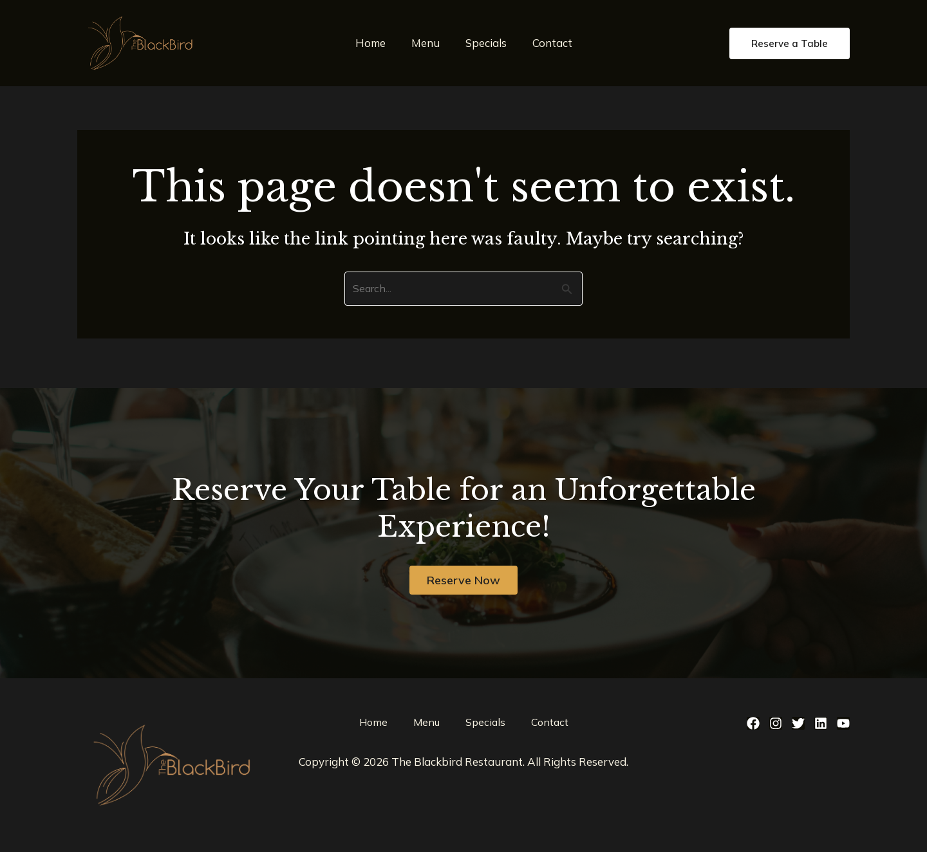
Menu (427, 43)
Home (376, 43)
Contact (546, 43)
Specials (484, 43)
